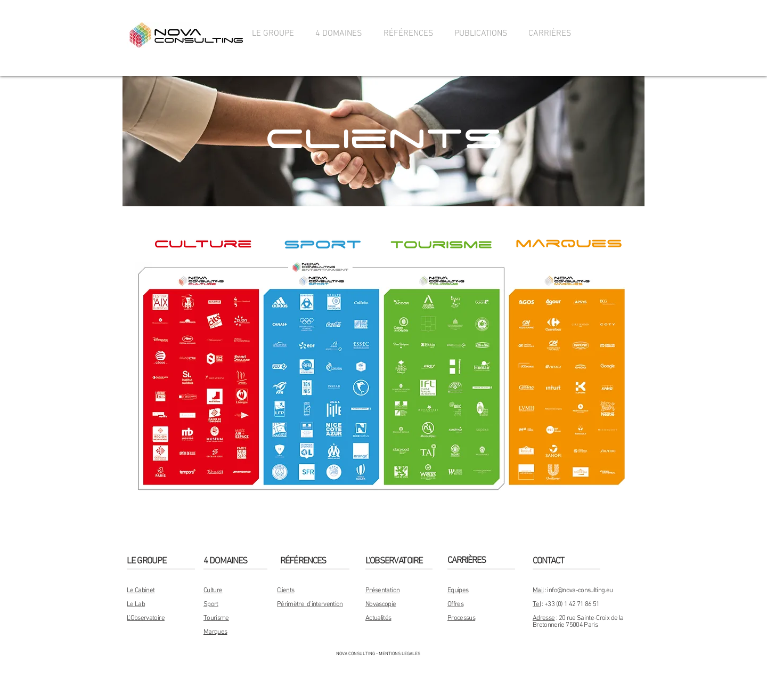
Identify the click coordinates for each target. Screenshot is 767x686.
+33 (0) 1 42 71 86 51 (571, 604)
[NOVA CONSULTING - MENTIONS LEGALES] (378, 654)
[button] (273, 34)
